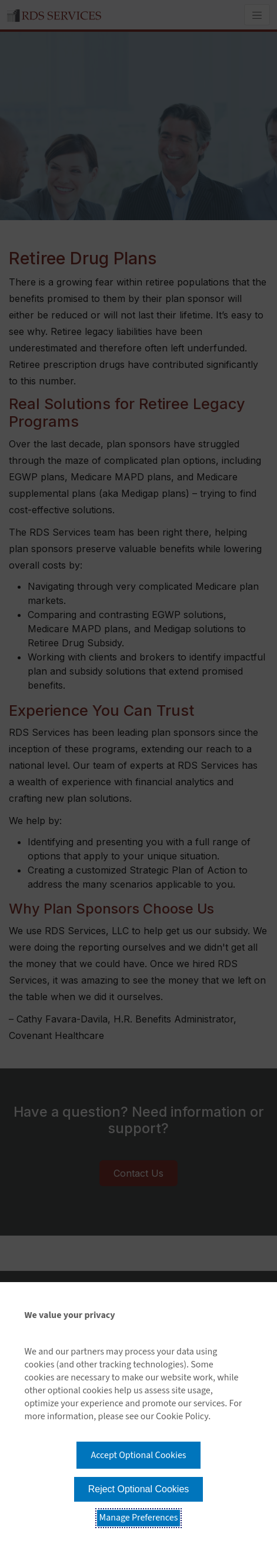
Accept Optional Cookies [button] (138, 1455)
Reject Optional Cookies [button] (138, 1489)
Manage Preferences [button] (138, 1517)
